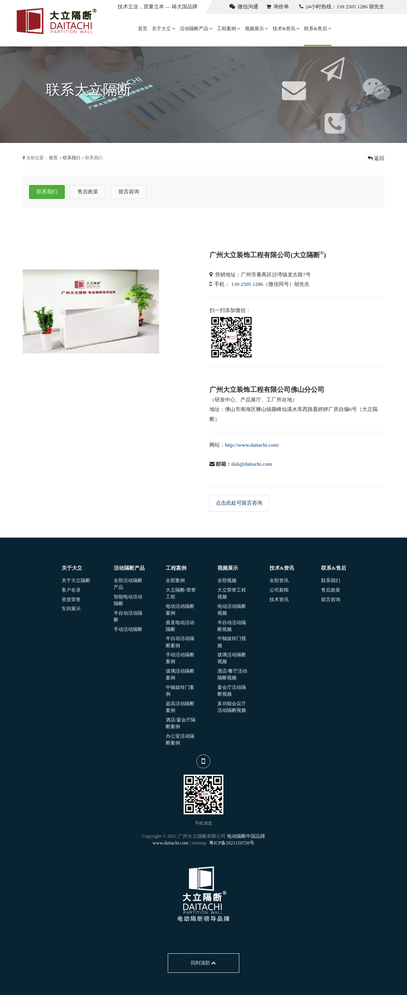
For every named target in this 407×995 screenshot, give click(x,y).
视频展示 (256, 28)
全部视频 (226, 580)
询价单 (277, 7)
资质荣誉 (71, 599)
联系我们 (71, 157)
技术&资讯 (286, 28)
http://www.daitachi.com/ (252, 445)
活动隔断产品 (196, 28)
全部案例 (175, 580)
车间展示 (71, 608)
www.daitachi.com (170, 843)
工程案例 (228, 28)
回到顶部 (203, 963)
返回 (376, 158)
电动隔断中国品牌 (246, 836)
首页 (142, 28)
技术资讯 (279, 599)
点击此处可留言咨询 (239, 503)
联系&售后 (317, 28)
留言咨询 (330, 599)
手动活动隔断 (128, 629)
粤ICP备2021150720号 (231, 843)
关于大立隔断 (76, 580)
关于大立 (163, 28)
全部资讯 (279, 580)
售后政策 (330, 590)
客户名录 (71, 590)
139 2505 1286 (247, 284)
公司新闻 (279, 590)
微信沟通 (243, 7)
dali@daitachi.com (251, 464)
